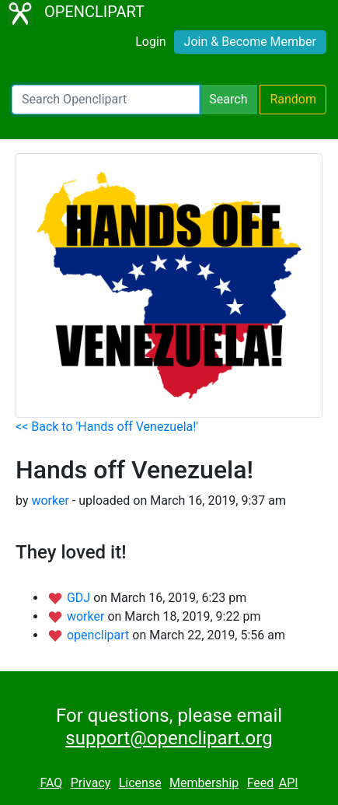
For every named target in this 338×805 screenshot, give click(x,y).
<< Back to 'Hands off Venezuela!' (107, 426)
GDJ (80, 597)
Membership (204, 782)
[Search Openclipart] (106, 99)
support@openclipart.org (168, 738)
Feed (260, 782)
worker (49, 500)
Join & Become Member (250, 41)
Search (228, 99)
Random (293, 99)
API (288, 782)
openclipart (99, 635)
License (140, 782)
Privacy (91, 782)
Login (150, 41)
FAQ (51, 782)
